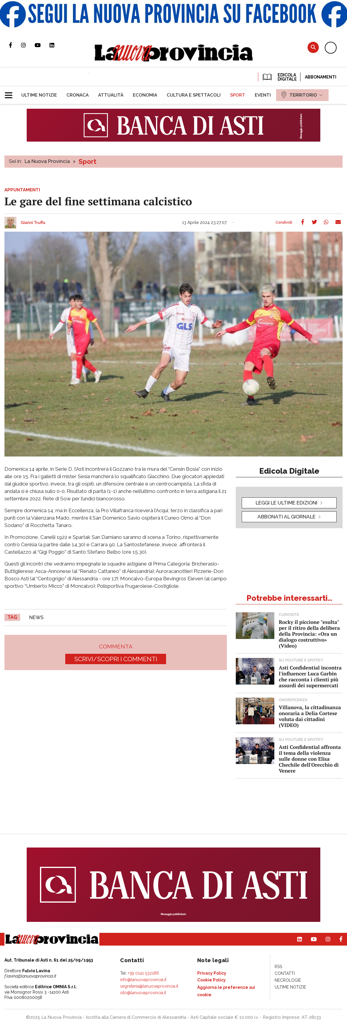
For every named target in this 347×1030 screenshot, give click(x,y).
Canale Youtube (42, 45)
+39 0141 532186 (143, 973)
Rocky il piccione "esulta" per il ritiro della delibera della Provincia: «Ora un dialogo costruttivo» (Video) (309, 634)
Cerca (313, 47)
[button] (10, 92)
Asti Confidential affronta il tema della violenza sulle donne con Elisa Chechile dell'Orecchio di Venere (310, 759)
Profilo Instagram (28, 45)
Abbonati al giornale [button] (286, 517)
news (36, 617)
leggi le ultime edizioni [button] (286, 503)
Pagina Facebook (15, 45)
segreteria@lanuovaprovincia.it (149, 986)
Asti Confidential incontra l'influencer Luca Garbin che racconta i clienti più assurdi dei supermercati (310, 676)
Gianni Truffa (33, 222)
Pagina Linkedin (56, 45)
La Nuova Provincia (47, 161)
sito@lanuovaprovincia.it (143, 992)
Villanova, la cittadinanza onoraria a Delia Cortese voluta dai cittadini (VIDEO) (310, 716)
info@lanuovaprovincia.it (143, 979)
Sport (87, 161)
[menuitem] (39, 95)
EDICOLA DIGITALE (279, 77)
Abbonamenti (320, 77)
